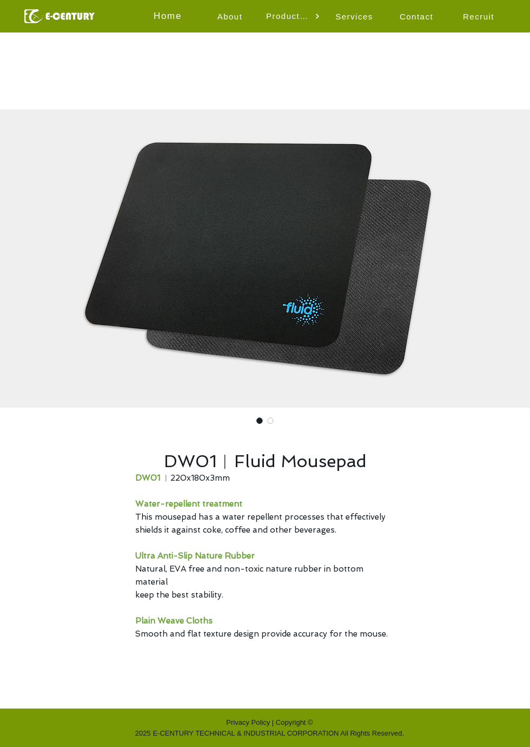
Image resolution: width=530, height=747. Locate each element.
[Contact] (417, 16)
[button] (293, 16)
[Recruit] (480, 16)
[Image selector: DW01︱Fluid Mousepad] (259, 420)
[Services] (355, 16)
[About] (231, 16)
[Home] (169, 16)
